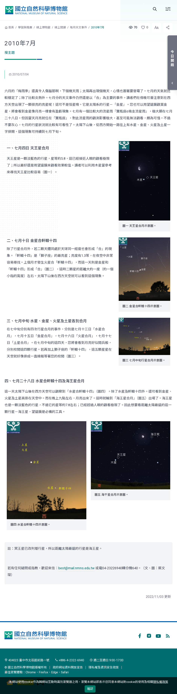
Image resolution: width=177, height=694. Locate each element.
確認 (90, 689)
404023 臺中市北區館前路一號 (27, 660)
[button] (143, 27)
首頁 (11, 27)
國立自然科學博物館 (36, 10)
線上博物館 (43, 27)
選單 (168, 9)
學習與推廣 (25, 27)
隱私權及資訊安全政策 (104, 667)
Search (155, 9)
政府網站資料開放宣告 (68, 667)
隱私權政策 (160, 682)
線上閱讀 (60, 27)
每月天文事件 (78, 27)
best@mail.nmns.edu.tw (76, 568)
